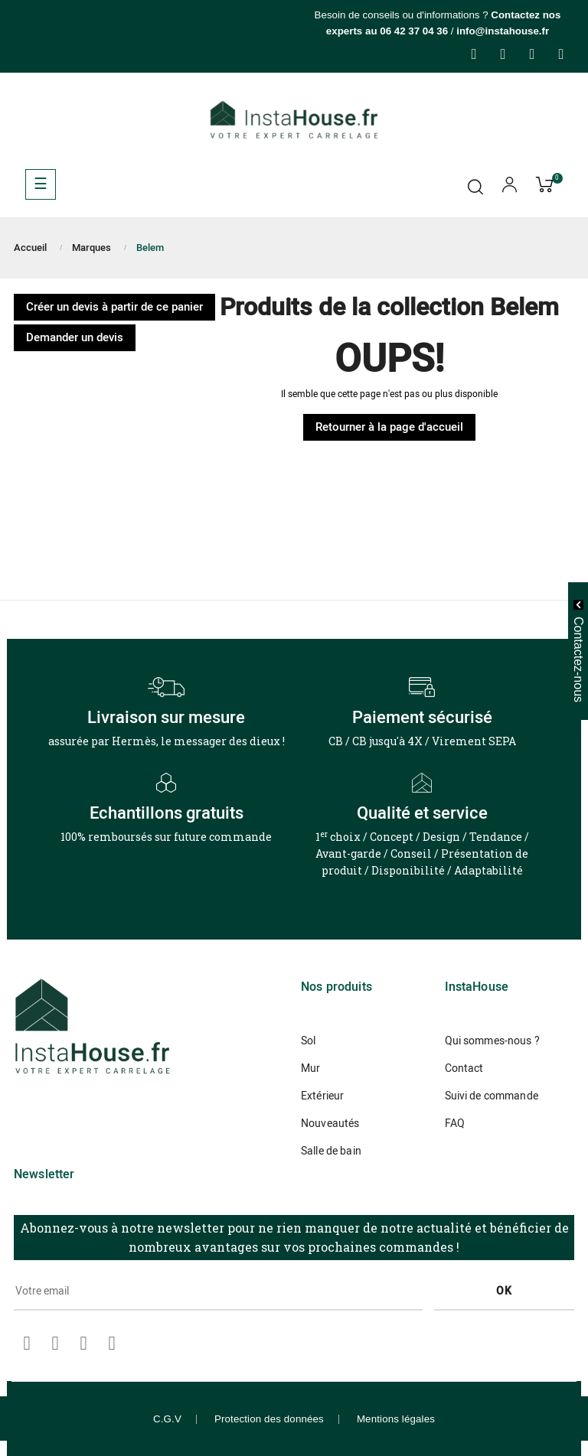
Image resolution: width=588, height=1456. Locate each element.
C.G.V (167, 1419)
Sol (308, 1041)
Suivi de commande (491, 1096)
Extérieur (322, 1096)
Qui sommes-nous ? (492, 1041)
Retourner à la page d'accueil (389, 427)
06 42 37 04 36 (414, 31)
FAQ (455, 1124)
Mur (310, 1068)
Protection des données (269, 1419)
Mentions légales (396, 1419)
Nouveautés (330, 1124)
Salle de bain (331, 1151)
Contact (464, 1068)
